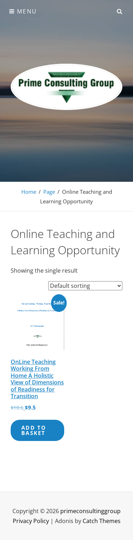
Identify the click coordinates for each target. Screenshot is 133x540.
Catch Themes (102, 521)
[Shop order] (85, 285)
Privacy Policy (31, 521)
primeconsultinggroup (90, 511)
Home (28, 191)
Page (49, 191)
